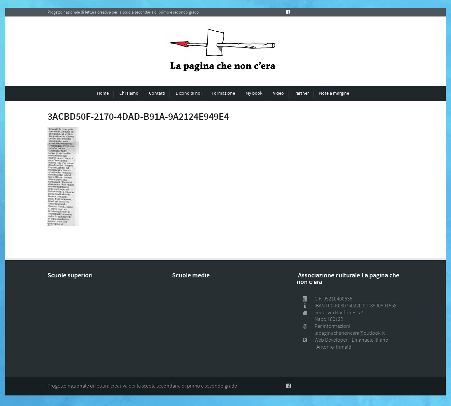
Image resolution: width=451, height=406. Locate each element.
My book (254, 93)
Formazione (223, 93)
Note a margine (334, 93)
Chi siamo (128, 93)
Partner (301, 93)
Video (278, 93)
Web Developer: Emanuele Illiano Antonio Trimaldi (352, 343)
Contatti (157, 93)
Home (103, 93)
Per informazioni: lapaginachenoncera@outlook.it (350, 329)
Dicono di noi (188, 93)
